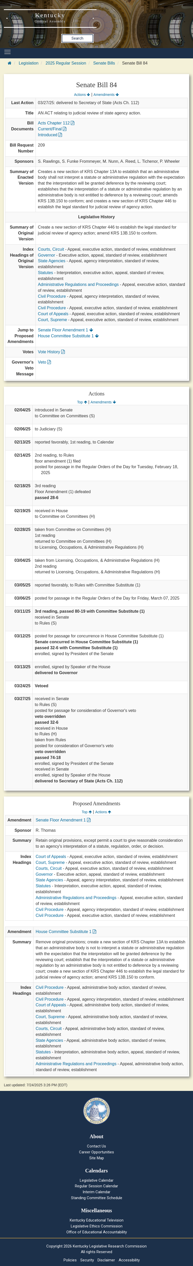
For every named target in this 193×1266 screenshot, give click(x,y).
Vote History (51, 352)
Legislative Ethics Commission (96, 1226)
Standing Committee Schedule (96, 1198)
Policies (70, 1260)
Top (82, 402)
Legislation (29, 63)
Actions (82, 95)
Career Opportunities (96, 1152)
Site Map (96, 1158)
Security (87, 1260)
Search (77, 38)
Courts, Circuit (51, 249)
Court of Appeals (53, 314)
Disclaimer (106, 1260)
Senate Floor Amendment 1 (65, 330)
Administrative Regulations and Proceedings (78, 284)
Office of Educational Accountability (96, 1232)
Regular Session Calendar (96, 1186)
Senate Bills (104, 63)
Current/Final (52, 129)
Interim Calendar (96, 1192)
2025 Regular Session (66, 63)
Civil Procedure (52, 296)
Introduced (50, 135)
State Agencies (51, 261)
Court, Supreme (52, 320)
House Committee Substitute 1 (68, 336)
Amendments (106, 95)
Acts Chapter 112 (56, 123)
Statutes (45, 272)
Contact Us (96, 1146)
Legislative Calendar (96, 1180)
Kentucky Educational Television (97, 1220)
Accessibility (129, 1260)
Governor (46, 255)
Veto (44, 362)
